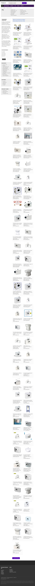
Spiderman (4, 83)
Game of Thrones (5, 91)
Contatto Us (11, 570)
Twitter (6, 0)
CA (8, 578)
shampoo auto (13, 9)
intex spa (21, 9)
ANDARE (4, 59)
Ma (15, 5)
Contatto (25, 0)
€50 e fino (3, 56)
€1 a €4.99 (3, 51)
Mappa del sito (29, 0)
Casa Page (11, 571)
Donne (18, 5)
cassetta (12, 13)
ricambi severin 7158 (14, 10)
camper (12, 14)
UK (1, 578)
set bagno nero (22, 12)
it (32, 0)
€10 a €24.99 (3, 53)
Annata (22, 5)
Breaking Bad (5, 90)
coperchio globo (14, 15)
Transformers (5, 82)
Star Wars (4, 81)
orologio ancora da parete (24, 13)
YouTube (2, 0)
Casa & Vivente (7, 5)
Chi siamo (10, 569)
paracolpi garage (13, 11)
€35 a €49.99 (3, 55)
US (7, 578)
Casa (2, 5)
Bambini (12, 5)
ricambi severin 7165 (23, 11)
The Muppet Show (5, 93)
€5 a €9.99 (3, 52)
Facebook (10, 0)
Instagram (17, 0)
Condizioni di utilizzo (3, 577)
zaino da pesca (13, 12)
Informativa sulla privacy (10, 577)
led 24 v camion (22, 14)
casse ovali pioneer (23, 10)
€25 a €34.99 (3, 54)
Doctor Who (4, 92)
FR (2, 578)
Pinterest (13, 0)
